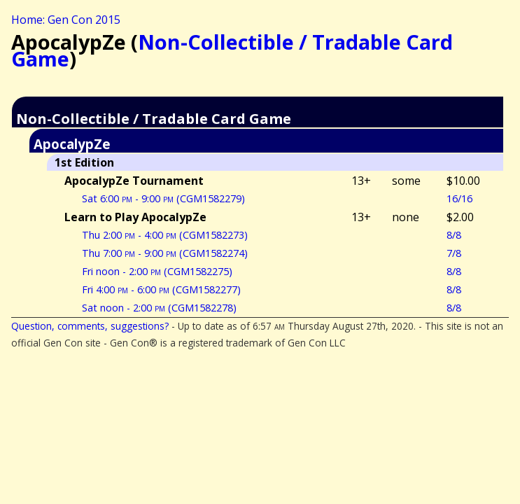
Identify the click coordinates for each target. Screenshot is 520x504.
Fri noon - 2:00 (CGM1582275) (157, 271)
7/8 (454, 253)
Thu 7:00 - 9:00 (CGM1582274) (165, 253)
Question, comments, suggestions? (90, 325)
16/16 (459, 198)
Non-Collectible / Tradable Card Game (232, 50)
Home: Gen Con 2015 (65, 19)
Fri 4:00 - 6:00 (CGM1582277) (161, 289)
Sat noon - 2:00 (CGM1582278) (159, 307)
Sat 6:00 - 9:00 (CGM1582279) (163, 198)
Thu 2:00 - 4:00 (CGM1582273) (165, 234)
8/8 (454, 234)
